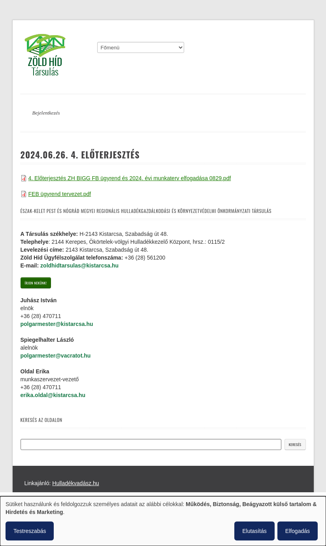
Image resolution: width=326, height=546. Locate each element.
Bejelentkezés (46, 113)
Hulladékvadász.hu (75, 483)
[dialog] (163, 521)
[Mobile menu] (140, 47)
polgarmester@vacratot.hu (56, 355)
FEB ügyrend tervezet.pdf (59, 194)
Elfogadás (297, 531)
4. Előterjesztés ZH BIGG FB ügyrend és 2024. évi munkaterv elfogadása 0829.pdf (129, 178)
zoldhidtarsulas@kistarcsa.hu (79, 265)
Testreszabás (29, 531)
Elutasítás (254, 531)
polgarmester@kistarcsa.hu (57, 324)
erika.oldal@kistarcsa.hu (53, 395)
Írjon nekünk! (36, 283)
